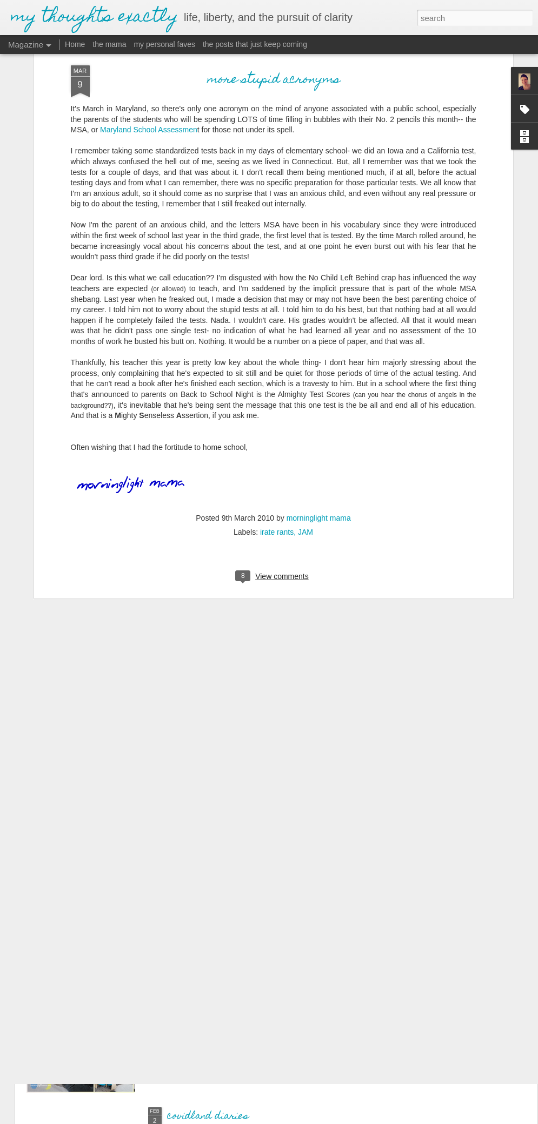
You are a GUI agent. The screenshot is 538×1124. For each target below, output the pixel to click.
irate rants (277, 450)
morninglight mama (319, 436)
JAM (305, 450)
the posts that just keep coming (255, 44)
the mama (109, 44)
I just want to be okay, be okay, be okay (261, 994)
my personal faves (164, 44)
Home (75, 44)
